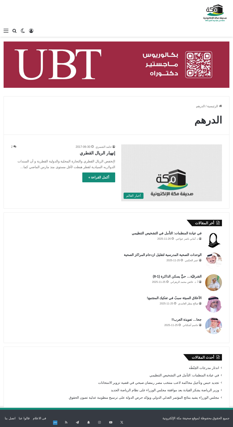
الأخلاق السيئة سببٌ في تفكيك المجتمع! (174, 298)
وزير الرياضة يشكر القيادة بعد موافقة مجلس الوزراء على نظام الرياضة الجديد (165, 390)
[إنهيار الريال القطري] (171, 172)
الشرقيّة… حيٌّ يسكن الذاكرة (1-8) (177, 276)
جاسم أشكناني (190, 325)
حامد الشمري (104, 146)
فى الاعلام (39, 418)
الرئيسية (214, 106)
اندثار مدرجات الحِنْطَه (204, 368)
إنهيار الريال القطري (97, 153)
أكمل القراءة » (98, 177)
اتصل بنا (10, 418)
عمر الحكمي (191, 260)
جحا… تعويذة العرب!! (187, 319)
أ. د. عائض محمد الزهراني (184, 281)
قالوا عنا (24, 418)
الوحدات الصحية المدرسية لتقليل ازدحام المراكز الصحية (163, 255)
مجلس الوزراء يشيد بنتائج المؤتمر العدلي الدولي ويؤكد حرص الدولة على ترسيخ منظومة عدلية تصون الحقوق (144, 397)
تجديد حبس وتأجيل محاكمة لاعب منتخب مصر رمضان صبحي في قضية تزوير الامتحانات (158, 383)
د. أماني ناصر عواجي (187, 238)
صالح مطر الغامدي (188, 303)
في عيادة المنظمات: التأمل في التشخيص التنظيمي (167, 233)
